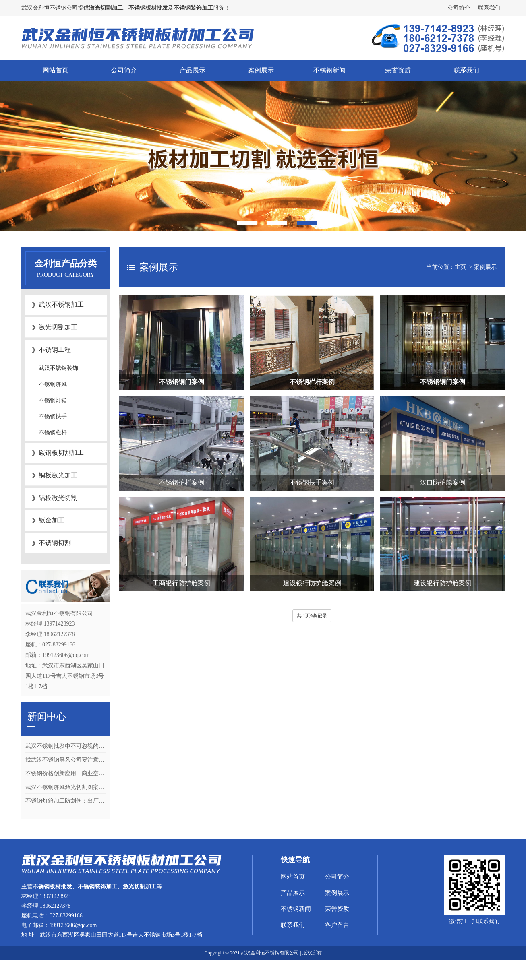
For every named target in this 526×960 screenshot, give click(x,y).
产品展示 (192, 70)
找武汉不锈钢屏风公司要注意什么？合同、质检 (65, 760)
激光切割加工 (58, 327)
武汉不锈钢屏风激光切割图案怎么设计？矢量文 (65, 787)
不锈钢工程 (55, 349)
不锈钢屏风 (53, 384)
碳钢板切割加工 (61, 452)
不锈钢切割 (55, 542)
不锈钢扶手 (53, 416)
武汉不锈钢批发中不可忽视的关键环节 (65, 746)
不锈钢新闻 (329, 70)
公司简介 (458, 8)
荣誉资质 (398, 70)
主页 (460, 267)
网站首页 (55, 70)
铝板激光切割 (58, 497)
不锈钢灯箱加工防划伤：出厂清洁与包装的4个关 (65, 801)
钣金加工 (51, 520)
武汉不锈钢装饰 (58, 368)
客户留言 (337, 925)
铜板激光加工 (58, 475)
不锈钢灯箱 (53, 400)
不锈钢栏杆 (53, 432)
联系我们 (489, 8)
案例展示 (261, 70)
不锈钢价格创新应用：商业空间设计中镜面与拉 (65, 773)
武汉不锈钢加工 (61, 304)
